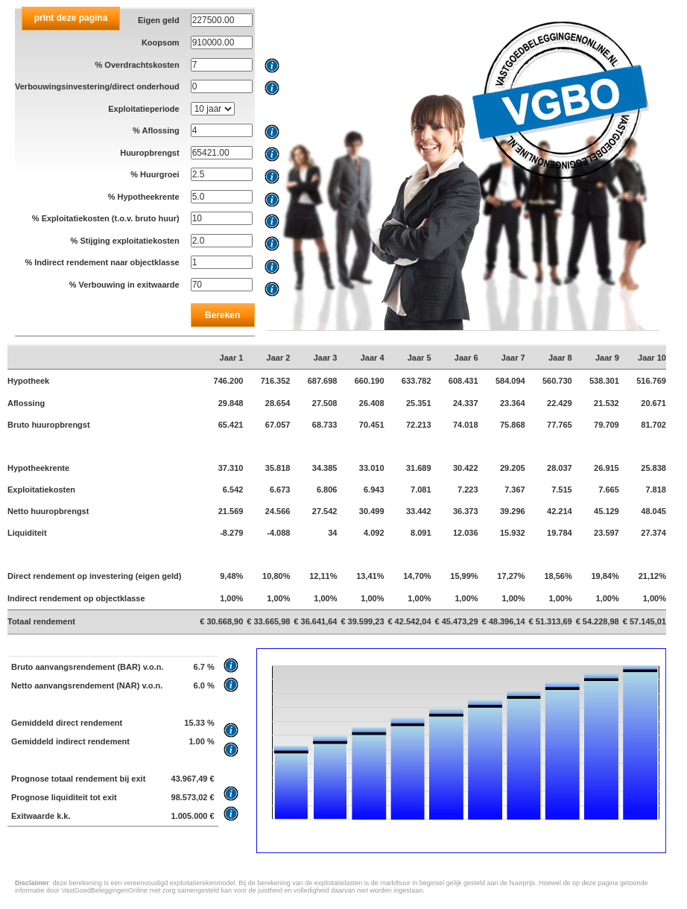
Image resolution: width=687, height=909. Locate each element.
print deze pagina (71, 18)
